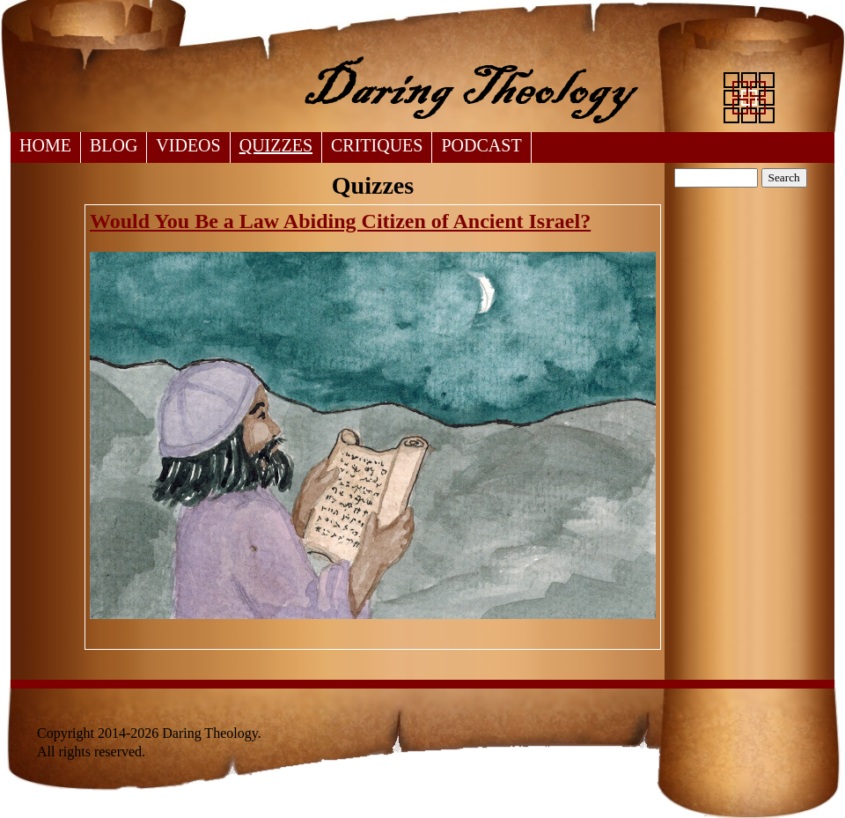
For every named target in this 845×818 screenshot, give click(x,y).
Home (45, 145)
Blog (113, 145)
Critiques (376, 145)
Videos (188, 145)
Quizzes (275, 145)
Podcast (481, 145)
